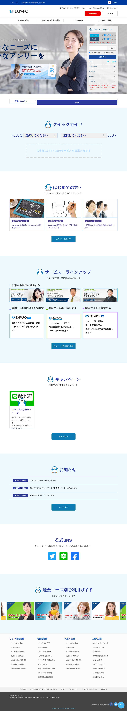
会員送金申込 (15, 647)
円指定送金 (108, 52)
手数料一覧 (97, 651)
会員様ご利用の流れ (17, 655)
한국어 (115, 2)
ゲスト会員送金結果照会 (96, 7)
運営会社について (112, 7)
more (113, 101)
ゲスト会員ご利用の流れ (19, 659)
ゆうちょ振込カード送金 (46, 668)
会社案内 (23, 689)
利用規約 (104, 689)
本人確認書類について (100, 655)
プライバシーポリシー (89, 689)
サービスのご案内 (17, 642)
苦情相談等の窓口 (99, 672)
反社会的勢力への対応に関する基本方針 (43, 689)
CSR (62, 689)
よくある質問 (97, 659)
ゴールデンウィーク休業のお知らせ (48, 101)
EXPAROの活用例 (99, 664)
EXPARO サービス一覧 (100, 642)
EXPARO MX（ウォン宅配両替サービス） (73, 7)
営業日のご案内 (98, 676)
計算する (102, 56)
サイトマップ (73, 689)
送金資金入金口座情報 (18, 668)
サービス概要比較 (99, 668)
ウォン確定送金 (94, 52)
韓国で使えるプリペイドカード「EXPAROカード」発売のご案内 (53, 487)
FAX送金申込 (42, 664)
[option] (78, 610)
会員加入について (99, 647)
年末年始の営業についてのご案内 (42, 495)
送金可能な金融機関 (17, 664)
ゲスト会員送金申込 (17, 651)
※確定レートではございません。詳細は (102, 41)
